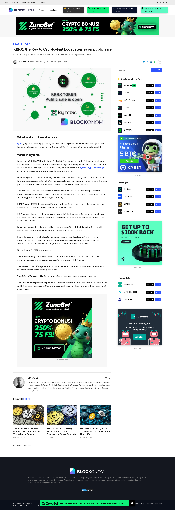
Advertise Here (62, 360)
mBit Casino (129, 100)
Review (150, 85)
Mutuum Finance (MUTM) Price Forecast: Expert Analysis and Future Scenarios (62, 431)
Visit (158, 85)
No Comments (50, 62)
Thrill (126, 107)
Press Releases (21, 44)
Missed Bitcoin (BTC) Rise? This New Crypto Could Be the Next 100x (95, 431)
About (6, 2)
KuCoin (127, 189)
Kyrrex (20, 143)
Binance (127, 204)
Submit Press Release (28, 2)
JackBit (127, 115)
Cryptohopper (130, 292)
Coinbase (128, 196)
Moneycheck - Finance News (31, 506)
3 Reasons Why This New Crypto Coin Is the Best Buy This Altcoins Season (27, 431)
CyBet (126, 92)
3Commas (128, 284)
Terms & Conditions (154, 504)
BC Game (128, 130)
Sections (53, 10)
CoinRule (128, 299)
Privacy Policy (139, 504)
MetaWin (128, 122)
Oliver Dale (24, 62)
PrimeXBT (128, 211)
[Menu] (5, 10)
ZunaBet (130, 85)
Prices (41, 10)
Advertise (14, 2)
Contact (42, 2)
